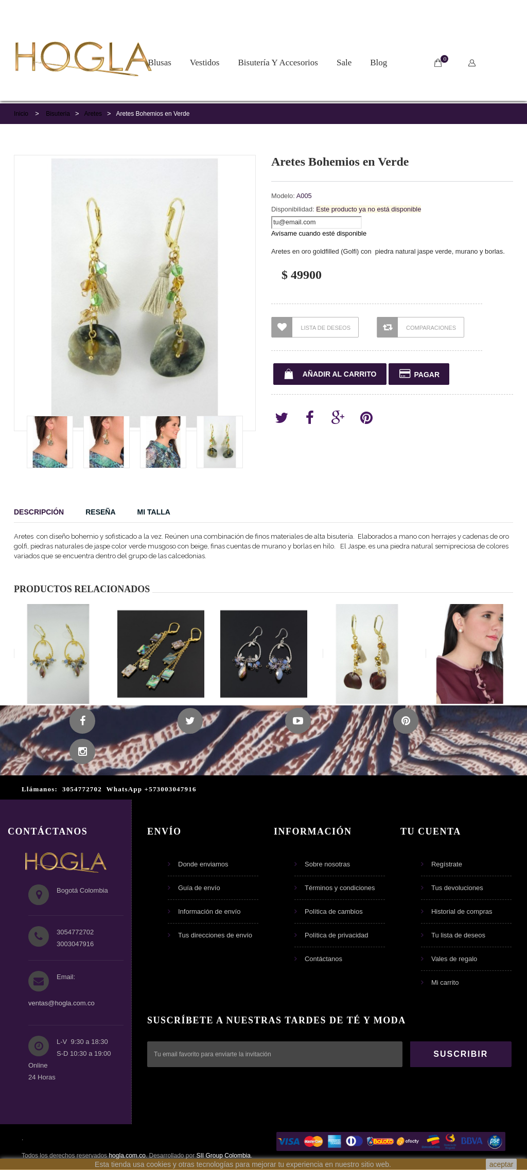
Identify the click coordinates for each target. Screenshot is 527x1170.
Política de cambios (334, 912)
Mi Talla (153, 512)
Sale (344, 62)
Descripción (39, 512)
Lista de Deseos (311, 327)
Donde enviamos (203, 864)
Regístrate (446, 864)
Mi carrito (445, 983)
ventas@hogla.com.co (61, 1003)
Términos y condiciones (340, 888)
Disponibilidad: (292, 209)
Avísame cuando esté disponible (318, 233)
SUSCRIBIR (460, 1054)
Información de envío (209, 912)
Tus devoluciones (457, 888)
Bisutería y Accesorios (278, 62)
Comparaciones (416, 327)
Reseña (100, 512)
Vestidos (205, 62)
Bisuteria (58, 113)
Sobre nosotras (327, 864)
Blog (378, 62)
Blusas (159, 62)
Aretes (93, 113)
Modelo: (283, 196)
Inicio (21, 113)
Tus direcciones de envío (215, 935)
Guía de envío (199, 888)
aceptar (501, 1164)
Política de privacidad (336, 935)
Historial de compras (462, 912)
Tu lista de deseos (458, 935)
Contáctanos (323, 959)
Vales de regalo (454, 959)
